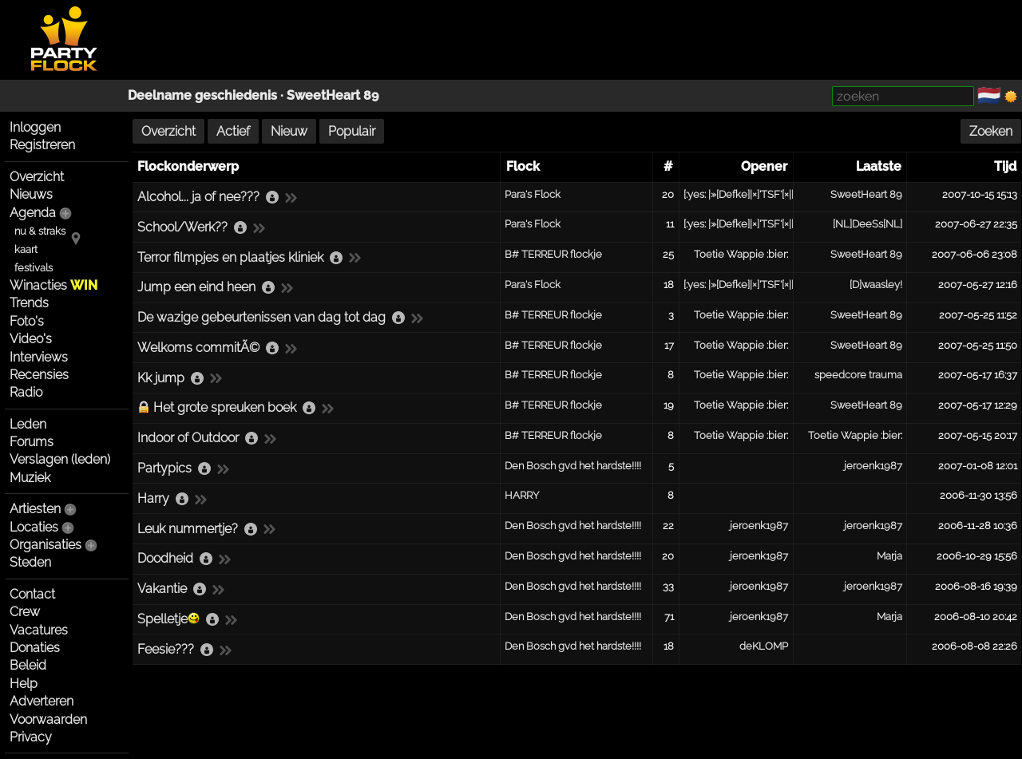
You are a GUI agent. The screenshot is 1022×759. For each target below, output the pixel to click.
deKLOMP (763, 646)
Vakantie (162, 588)
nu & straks (39, 231)
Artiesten (35, 508)
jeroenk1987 (873, 466)
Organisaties (45, 544)
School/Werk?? (182, 227)
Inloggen (35, 127)
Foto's (27, 321)
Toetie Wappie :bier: (741, 254)
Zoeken (990, 131)
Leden (28, 424)
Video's (31, 338)
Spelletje (168, 619)
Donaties (35, 647)
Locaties (34, 527)
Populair (351, 131)
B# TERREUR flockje (553, 254)
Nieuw (289, 131)
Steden (30, 562)
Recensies (39, 374)
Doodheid (165, 558)
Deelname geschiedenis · (207, 95)
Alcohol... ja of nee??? (198, 196)
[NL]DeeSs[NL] (867, 224)
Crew (25, 611)
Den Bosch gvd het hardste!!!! (573, 466)
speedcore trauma (858, 375)
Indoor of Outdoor (188, 437)
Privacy (31, 737)
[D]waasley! (876, 285)
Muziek (30, 477)
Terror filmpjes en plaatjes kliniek (230, 257)
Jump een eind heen (196, 287)
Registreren (42, 144)
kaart (26, 249)
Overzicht (37, 176)
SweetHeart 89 (332, 95)
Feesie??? (165, 649)
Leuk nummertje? (187, 528)
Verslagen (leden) (60, 459)
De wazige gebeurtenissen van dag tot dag (261, 317)
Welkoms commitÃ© (198, 347)
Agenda (33, 212)
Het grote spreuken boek (224, 407)
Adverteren (41, 701)
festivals (33, 268)
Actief (233, 131)
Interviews (39, 357)
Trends (29, 302)
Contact (32, 594)
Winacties (53, 285)
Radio (26, 392)
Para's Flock (533, 194)
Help (24, 683)
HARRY (522, 495)
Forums (31, 441)
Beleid (28, 665)
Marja (889, 556)
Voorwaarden (48, 719)
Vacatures (39, 630)
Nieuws (31, 194)
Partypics (164, 468)
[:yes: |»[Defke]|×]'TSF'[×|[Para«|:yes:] (764, 194)
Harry (153, 498)
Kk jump (160, 377)
